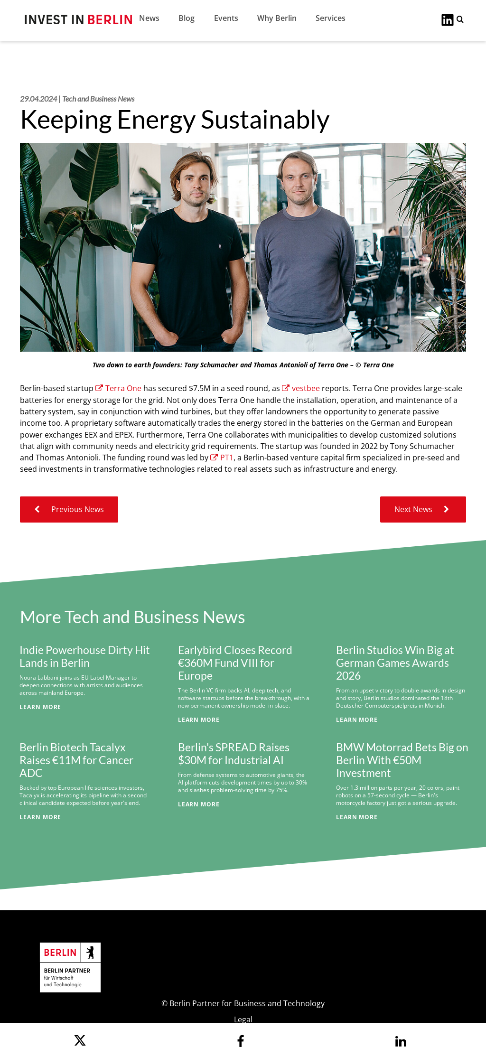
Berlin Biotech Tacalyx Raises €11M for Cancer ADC (76, 760)
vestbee (301, 388)
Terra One (118, 388)
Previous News (69, 509)
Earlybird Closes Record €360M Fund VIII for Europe (235, 663)
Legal (243, 1019)
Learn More (40, 706)
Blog (186, 18)
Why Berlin (277, 18)
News (149, 18)
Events (226, 18)
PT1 (222, 457)
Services (331, 18)
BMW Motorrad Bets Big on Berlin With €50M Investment (402, 760)
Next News (423, 509)
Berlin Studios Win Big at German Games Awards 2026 (395, 663)
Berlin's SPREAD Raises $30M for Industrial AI (234, 753)
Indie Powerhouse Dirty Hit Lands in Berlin (84, 656)
